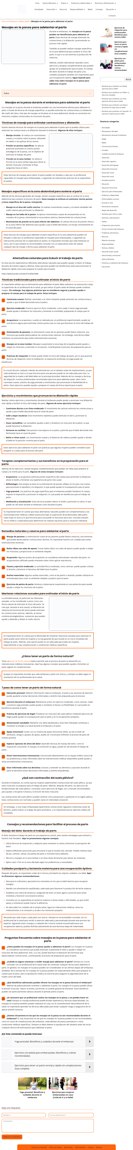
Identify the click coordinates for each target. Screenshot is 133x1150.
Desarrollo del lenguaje (110, 165)
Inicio (37, 3)
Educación (110, 9)
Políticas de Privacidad (39, 1147)
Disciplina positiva (108, 180)
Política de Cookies (55, 1147)
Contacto (112, 16)
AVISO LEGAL (68, 1147)
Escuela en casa (107, 203)
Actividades (38, 9)
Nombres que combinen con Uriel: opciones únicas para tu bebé (114, 100)
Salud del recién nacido (110, 252)
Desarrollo (51, 9)
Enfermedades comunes (110, 199)
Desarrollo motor (108, 173)
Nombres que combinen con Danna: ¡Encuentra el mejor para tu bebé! (115, 106)
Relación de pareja (108, 240)
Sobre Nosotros (80, 1147)
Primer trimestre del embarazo (113, 229)
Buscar (128, 79)
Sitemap (99, 1147)
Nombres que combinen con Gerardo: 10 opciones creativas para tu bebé (116, 112)
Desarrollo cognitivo (109, 161)
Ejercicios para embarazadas (112, 191)
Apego (104, 139)
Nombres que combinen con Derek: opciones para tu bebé (114, 87)
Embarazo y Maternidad (80, 3)
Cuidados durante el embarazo (113, 154)
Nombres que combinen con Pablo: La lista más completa (115, 93)
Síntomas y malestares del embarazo (115, 263)
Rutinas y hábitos (108, 248)
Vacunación (106, 267)
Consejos (99, 9)
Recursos (63, 9)
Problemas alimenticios (110, 233)
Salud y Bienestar (49, 3)
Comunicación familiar (110, 146)
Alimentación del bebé (110, 131)
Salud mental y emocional (111, 255)
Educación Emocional (109, 188)
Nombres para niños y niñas (112, 214)
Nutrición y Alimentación (104, 3)
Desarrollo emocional (109, 169)
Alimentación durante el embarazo (114, 135)
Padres (63, 3)
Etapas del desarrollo (109, 210)
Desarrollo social (108, 176)
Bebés (90, 9)
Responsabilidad (76, 9)
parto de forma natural (20, 661)
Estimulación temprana (110, 206)
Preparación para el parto (111, 225)
